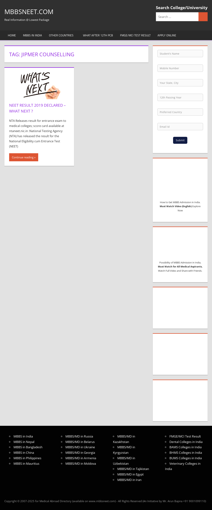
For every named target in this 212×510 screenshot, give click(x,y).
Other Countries (63, 35)
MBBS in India (32, 35)
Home (12, 35)
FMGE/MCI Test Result (135, 35)
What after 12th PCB (98, 35)
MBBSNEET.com (29, 11)
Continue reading (22, 157)
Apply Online (167, 35)
